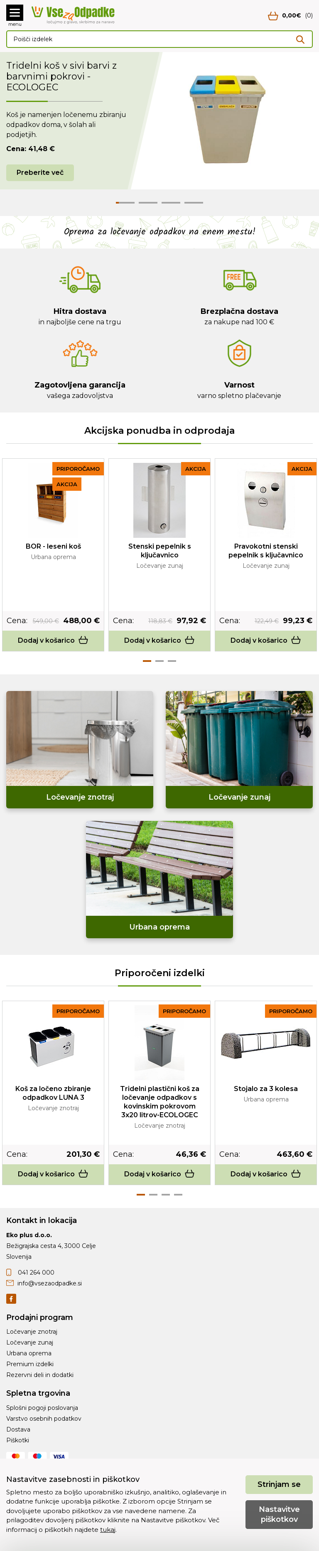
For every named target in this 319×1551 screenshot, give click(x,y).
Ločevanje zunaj (29, 1342)
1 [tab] (147, 661)
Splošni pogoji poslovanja (42, 1408)
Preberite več (40, 172)
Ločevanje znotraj (31, 1331)
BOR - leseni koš (53, 546)
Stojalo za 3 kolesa (266, 1089)
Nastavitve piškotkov (279, 1514)
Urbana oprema (29, 1353)
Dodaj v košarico (53, 640)
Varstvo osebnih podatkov (43, 1418)
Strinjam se (279, 1484)
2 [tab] (159, 661)
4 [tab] (178, 1195)
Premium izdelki (30, 1364)
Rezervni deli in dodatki (40, 1375)
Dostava (18, 1429)
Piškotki (17, 1440)
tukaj (107, 1530)
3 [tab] (172, 661)
